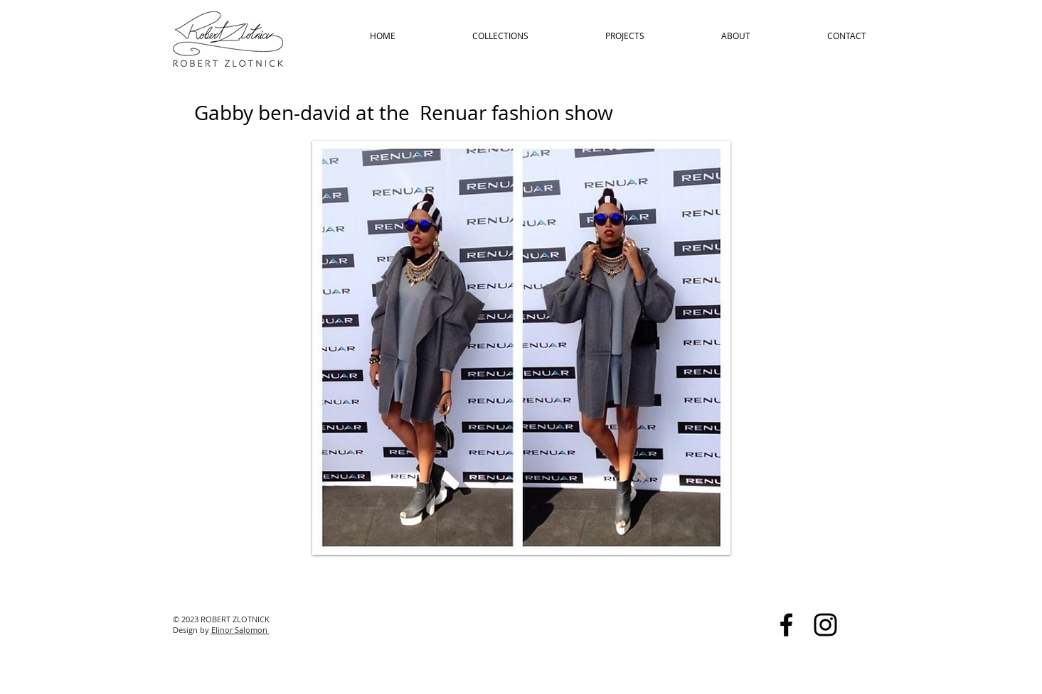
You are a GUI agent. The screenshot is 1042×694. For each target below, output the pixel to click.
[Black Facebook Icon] (786, 624)
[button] (521, 348)
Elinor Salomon (240, 629)
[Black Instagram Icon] (825, 624)
